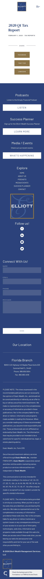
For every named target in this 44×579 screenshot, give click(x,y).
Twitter (22, 63)
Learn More (22, 131)
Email (5, 277)
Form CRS (21, 448)
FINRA (5, 461)
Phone (6, 288)
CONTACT (22, 189)
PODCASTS (22, 179)
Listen (22, 107)
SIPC (11, 461)
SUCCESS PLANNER (22, 186)
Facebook (22, 55)
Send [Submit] (22, 331)
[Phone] (22, 292)
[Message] (22, 307)
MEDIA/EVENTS (22, 183)
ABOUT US (22, 176)
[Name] (22, 270)
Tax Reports (30, 35)
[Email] (22, 281)
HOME (22, 173)
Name (5, 266)
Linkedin (22, 71)
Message (7, 300)
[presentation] (20, 320)
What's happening (22, 155)
